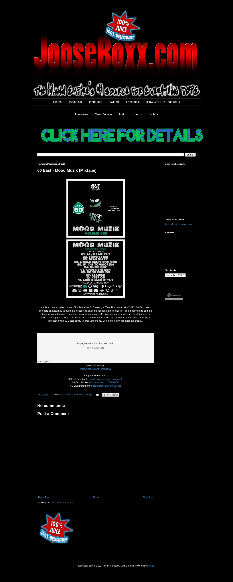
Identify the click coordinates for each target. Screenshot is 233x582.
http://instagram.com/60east (106, 385)
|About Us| (75, 101)
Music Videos (103, 114)
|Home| (57, 101)
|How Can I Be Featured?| (163, 101)
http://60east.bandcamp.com (95, 368)
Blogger (151, 566)
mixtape (89, 395)
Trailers (153, 114)
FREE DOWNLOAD (75, 395)
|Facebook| (132, 101)
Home (96, 497)
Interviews (81, 114)
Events (137, 114)
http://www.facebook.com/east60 (106, 379)
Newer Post (44, 497)
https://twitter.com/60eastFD (104, 382)
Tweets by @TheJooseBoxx (178, 224)
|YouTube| (95, 101)
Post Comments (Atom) (62, 502)
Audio (122, 114)
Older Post (148, 497)
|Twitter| (114, 101)
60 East (62, 395)
